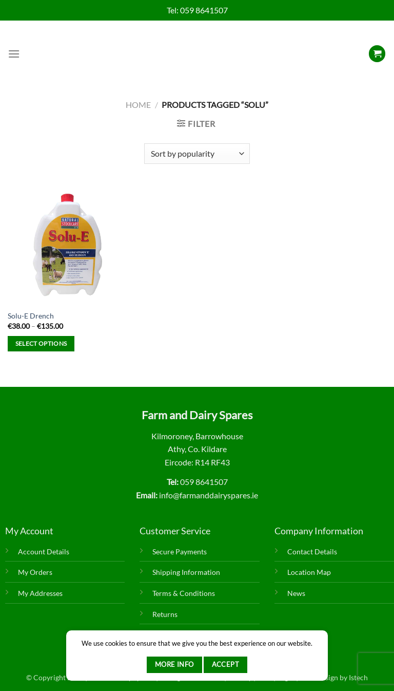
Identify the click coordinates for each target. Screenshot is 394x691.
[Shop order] (196, 153)
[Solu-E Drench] (67, 244)
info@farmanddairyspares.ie (208, 495)
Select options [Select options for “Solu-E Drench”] (41, 343)
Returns (165, 614)
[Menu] (14, 53)
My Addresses (40, 593)
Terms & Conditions (183, 593)
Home (138, 104)
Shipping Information (186, 572)
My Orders (35, 572)
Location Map (309, 572)
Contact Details (312, 551)
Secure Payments (179, 551)
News (296, 593)
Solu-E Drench (31, 315)
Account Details (43, 551)
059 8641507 (204, 10)
